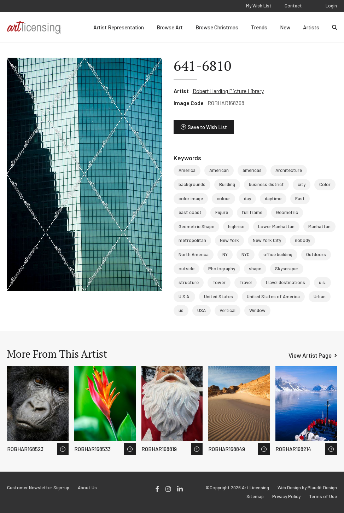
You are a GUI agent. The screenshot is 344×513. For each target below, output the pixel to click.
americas (252, 170)
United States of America (273, 296)
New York (229, 240)
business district (266, 184)
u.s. (322, 282)
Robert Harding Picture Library (228, 90)
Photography (221, 268)
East (300, 198)
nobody (302, 240)
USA (201, 310)
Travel (245, 282)
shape (255, 268)
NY (225, 254)
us (181, 310)
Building (227, 184)
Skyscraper (286, 268)
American (219, 170)
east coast (190, 212)
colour (223, 198)
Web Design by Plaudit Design (307, 487)
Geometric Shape (196, 226)
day (247, 198)
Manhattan (319, 226)
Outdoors (316, 254)
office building (277, 254)
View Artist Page (310, 355)
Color (325, 184)
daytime (273, 198)
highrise (236, 226)
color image (191, 198)
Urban (320, 296)
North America (194, 254)
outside (186, 268)
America (187, 170)
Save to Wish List (207, 127)
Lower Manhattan (276, 226)
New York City (267, 240)
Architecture (288, 170)
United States (218, 296)
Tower (219, 282)
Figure (221, 212)
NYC (245, 254)
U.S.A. (184, 296)
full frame (252, 212)
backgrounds (192, 184)
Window (257, 310)
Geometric (287, 212)
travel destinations (285, 282)
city (301, 184)
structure (189, 282)
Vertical (227, 310)
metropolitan (192, 240)
